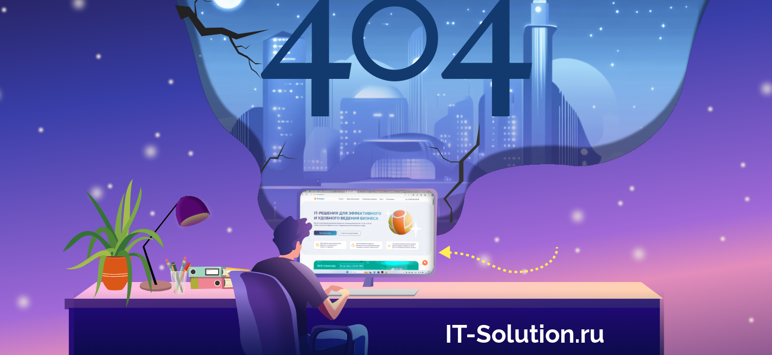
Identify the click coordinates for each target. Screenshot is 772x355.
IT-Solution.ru (525, 332)
